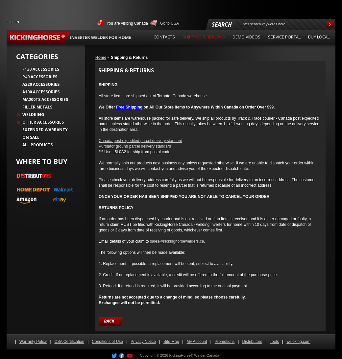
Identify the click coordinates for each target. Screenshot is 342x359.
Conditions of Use (107, 341)
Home (100, 57)
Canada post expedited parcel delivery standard (140, 140)
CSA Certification (70, 341)
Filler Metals (37, 107)
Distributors (252, 341)
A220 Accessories (41, 84)
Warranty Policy (33, 341)
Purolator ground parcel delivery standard (135, 146)
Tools (274, 341)
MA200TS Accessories (45, 99)
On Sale (30, 137)
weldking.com (298, 341)
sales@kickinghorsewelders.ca (177, 241)
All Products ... (40, 145)
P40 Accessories (39, 77)
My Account (196, 341)
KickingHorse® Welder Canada (194, 355)
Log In (13, 21)
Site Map (171, 341)
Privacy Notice (143, 341)
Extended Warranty (45, 129)
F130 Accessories (40, 69)
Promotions (225, 341)
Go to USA (169, 23)
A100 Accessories (41, 92)
